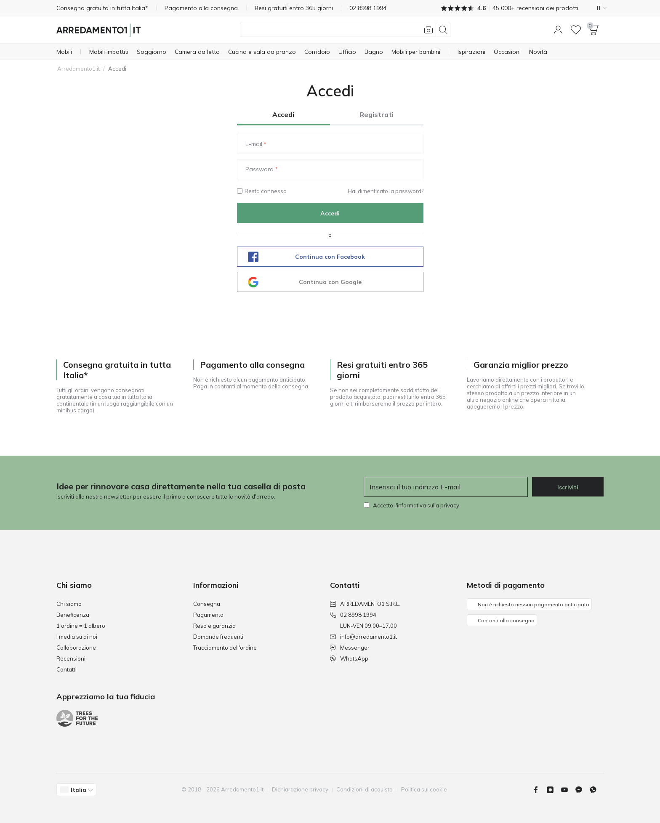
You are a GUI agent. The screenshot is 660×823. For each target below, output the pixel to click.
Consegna (206, 603)
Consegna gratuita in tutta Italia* (102, 8)
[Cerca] (345, 30)
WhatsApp (349, 658)
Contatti (66, 669)
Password (259, 169)
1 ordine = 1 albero (80, 625)
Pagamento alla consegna (201, 8)
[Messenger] (582, 790)
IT (602, 8)
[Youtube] (568, 790)
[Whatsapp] (596, 790)
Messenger (350, 647)
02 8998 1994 (353, 614)
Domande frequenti (218, 636)
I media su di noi (76, 636)
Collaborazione (76, 647)
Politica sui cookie (424, 789)
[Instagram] (553, 790)
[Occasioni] (507, 52)
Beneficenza (72, 614)
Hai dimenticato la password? (385, 191)
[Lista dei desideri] (576, 30)
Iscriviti (567, 487)
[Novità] (538, 52)
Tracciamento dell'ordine (225, 647)
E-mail (253, 144)
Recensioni (70, 658)
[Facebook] (539, 790)
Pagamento (208, 614)
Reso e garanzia (214, 625)
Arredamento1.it (78, 68)
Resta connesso (262, 191)
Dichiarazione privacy (300, 789)
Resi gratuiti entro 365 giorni (294, 8)
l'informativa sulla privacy (426, 505)
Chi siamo (69, 603)
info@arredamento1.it (363, 636)
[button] (558, 30)
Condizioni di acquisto (365, 789)
